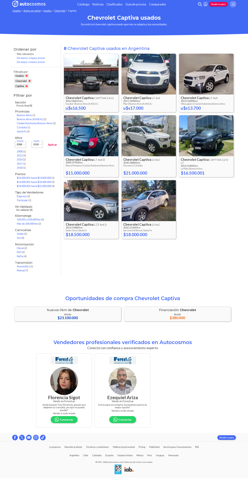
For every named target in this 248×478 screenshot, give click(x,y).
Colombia (97, 455)
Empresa (23, 196)
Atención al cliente (73, 447)
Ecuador (109, 455)
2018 (21, 167)
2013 (21, 155)
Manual (22, 270)
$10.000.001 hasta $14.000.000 (36, 177)
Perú (149, 455)
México (140, 455)
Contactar (64, 419)
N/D (21, 252)
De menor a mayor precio (31, 58)
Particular (24, 200)
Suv (20, 237)
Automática (25, 266)
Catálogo (83, 4)
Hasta (36, 141)
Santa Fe (23, 131)
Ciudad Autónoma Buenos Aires (36, 123)
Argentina (74, 455)
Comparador (157, 4)
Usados (17, 10)
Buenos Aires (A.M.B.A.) (31, 119)
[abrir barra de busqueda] (200, 4)
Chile (85, 455)
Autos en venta (32, 10)
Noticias (98, 4)
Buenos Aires (26, 115)
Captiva (22, 86)
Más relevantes (25, 53)
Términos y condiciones (97, 447)
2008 (21, 151)
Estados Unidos (125, 455)
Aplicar (52, 144)
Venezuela (173, 455)
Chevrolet (59, 10)
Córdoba (23, 127)
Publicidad (154, 447)
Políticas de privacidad (124, 447)
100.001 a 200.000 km (30, 219)
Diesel (22, 248)
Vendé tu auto (218, 4)
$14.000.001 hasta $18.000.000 (36, 181)
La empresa (55, 447)
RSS (197, 447)
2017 (21, 163)
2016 (21, 159)
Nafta (21, 256)
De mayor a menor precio (31, 62)
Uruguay (160, 455)
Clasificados (114, 4)
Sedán (22, 233)
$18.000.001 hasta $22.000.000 (36, 186)
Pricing (142, 447)
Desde (20, 141)
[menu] (233, 4)
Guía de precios (135, 4)
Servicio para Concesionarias (177, 447)
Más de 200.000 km (29, 223)
